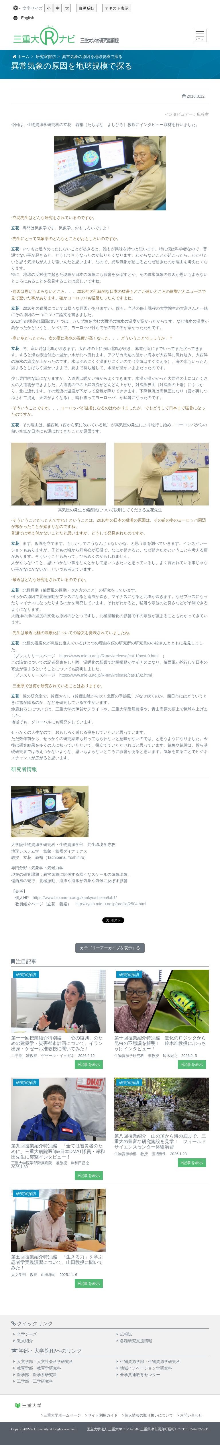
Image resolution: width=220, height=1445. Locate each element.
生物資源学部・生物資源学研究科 (150, 1361)
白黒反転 (86, 8)
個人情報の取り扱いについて (147, 1415)
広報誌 (126, 1334)
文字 (33, 8)
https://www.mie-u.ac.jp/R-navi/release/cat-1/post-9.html (108, 656)
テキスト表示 (117, 8)
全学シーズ (27, 1334)
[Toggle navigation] (200, 35)
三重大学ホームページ (61, 1415)
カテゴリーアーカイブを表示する (110, 948)
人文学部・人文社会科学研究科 (45, 1361)
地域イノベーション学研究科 (146, 1368)
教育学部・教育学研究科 (39, 1368)
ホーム (23, 56)
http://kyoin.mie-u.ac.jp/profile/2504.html (110, 904)
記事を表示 (89, 1064)
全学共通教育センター (140, 1374)
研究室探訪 (46, 56)
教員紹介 (25, 1341)
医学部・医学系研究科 (37, 1374)
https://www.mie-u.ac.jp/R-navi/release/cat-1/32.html (105, 675)
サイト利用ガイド (101, 1415)
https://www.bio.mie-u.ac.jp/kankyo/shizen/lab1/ (75, 897)
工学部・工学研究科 (35, 1381)
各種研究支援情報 (136, 1341)
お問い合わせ (190, 1415)
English (27, 18)
